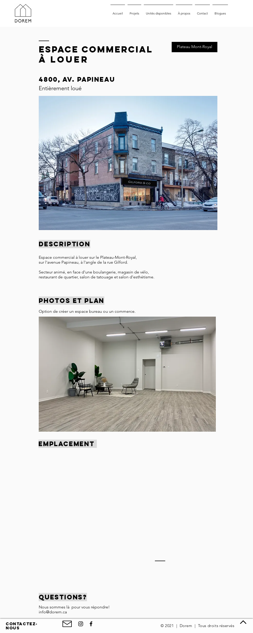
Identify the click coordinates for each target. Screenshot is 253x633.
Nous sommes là (55, 607)
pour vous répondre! (91, 607)
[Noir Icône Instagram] (80, 624)
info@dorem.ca (53, 611)
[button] (127, 374)
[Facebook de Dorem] (91, 624)
